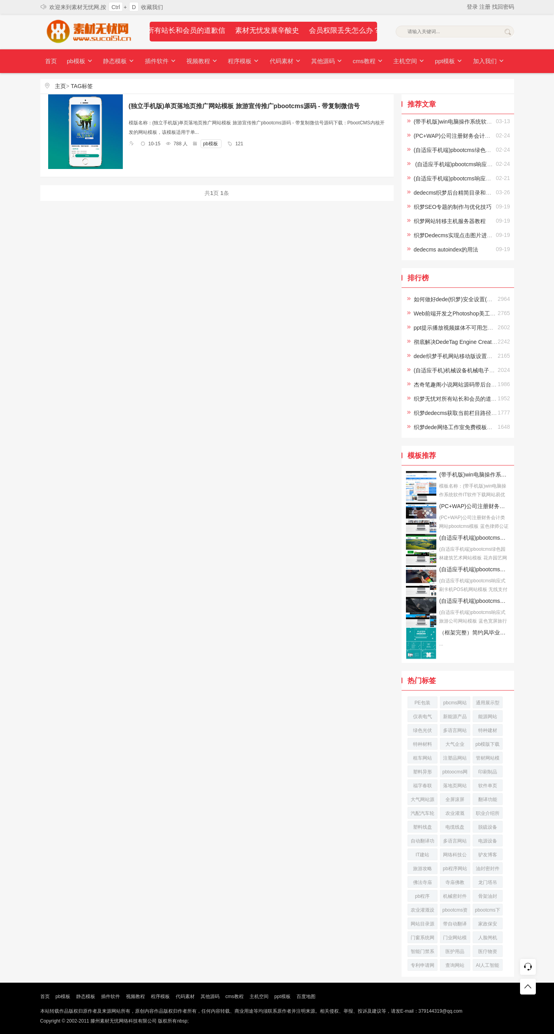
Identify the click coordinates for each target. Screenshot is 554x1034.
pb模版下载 (487, 744)
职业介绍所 (488, 813)
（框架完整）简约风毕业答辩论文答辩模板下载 (474, 632)
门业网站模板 (455, 939)
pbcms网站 (455, 703)
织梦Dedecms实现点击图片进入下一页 (461, 235)
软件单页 (487, 785)
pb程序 (422, 896)
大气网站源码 (422, 801)
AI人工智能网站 (487, 967)
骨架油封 (487, 896)
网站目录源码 (422, 925)
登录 (473, 7)
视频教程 (200, 61)
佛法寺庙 (422, 882)
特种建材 (487, 730)
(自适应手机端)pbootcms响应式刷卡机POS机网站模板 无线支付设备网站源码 (474, 569)
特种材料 (422, 744)
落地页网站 (455, 785)
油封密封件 (488, 868)
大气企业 (454, 744)
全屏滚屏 (454, 799)
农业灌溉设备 (422, 911)
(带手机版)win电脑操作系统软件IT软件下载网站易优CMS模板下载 (474, 474)
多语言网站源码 (455, 842)
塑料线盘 (422, 827)
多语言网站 (455, 730)
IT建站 (422, 855)
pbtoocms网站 (455, 773)
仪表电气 (422, 716)
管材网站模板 (488, 759)
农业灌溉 (454, 813)
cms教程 (364, 61)
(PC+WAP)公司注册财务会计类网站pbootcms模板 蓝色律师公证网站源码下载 (474, 506)
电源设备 (487, 841)
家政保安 (487, 924)
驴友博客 (487, 855)
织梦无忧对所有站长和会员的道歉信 (458, 399)
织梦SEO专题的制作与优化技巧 (453, 207)
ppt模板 (444, 61)
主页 (60, 86)
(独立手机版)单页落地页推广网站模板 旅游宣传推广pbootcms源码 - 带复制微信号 (244, 106)
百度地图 (306, 996)
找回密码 (503, 7)
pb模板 (79, 61)
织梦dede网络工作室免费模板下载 (456, 427)
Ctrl (115, 7)
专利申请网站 (422, 967)
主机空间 (405, 61)
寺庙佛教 (454, 882)
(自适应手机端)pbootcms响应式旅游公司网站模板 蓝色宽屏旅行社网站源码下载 (474, 601)
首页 (51, 61)
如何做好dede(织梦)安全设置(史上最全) (462, 299)
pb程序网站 (455, 868)
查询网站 (454, 965)
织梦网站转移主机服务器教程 (450, 221)
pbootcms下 (487, 910)
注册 (485, 7)
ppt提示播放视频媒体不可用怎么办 (456, 328)
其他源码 (323, 61)
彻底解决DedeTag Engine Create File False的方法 (475, 342)
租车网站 (422, 758)
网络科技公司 (455, 856)
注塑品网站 (455, 758)
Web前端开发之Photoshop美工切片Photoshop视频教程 (482, 313)
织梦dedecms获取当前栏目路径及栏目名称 (466, 413)
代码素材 (282, 61)
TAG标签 (82, 86)
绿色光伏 (422, 730)
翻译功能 (487, 799)
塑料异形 (422, 772)
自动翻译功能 (422, 842)
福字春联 (422, 785)
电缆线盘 (454, 827)
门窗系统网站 (422, 939)
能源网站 (487, 716)
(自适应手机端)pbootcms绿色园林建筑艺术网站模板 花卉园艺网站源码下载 (474, 538)
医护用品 (454, 951)
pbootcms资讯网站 (455, 911)
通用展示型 (488, 703)
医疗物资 (487, 951)
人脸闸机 (487, 937)
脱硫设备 (487, 827)
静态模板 (117, 61)
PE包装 (422, 703)
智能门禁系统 (422, 953)
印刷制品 (487, 772)
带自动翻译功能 (455, 925)
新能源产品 (455, 716)
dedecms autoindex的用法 (446, 249)
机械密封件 (455, 896)
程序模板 (241, 61)
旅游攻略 (422, 868)
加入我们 (483, 61)
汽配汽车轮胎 (422, 815)
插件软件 (159, 61)
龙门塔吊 (487, 882)
